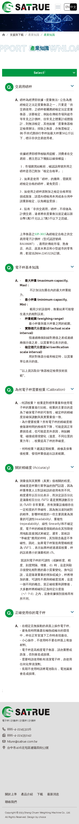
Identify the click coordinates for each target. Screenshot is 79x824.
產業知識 (33, 34)
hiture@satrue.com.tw (22, 741)
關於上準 (11, 794)
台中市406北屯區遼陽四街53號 (28, 747)
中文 (73, 7)
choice (42, 817)
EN (68, 7)
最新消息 (53, 794)
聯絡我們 (11, 801)
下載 (40, 794)
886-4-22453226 (19, 729)
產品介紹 (27, 794)
